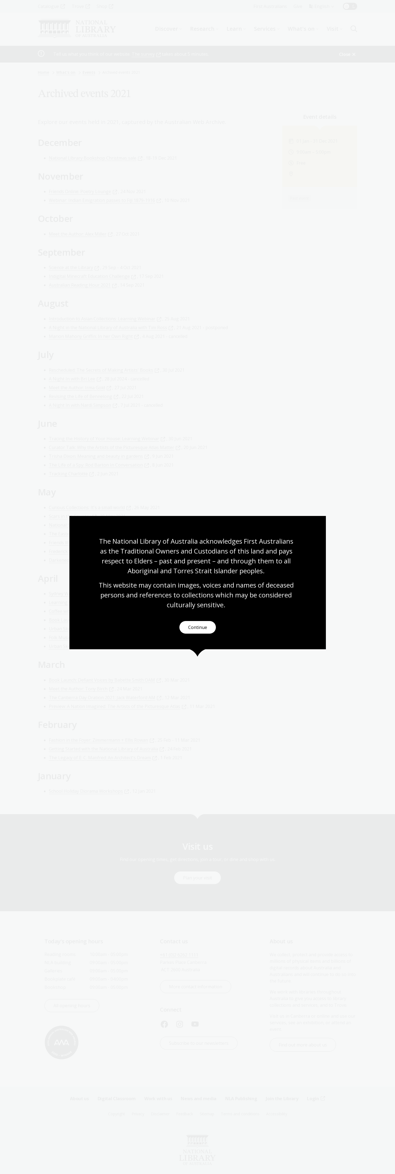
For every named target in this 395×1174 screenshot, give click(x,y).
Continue (197, 627)
